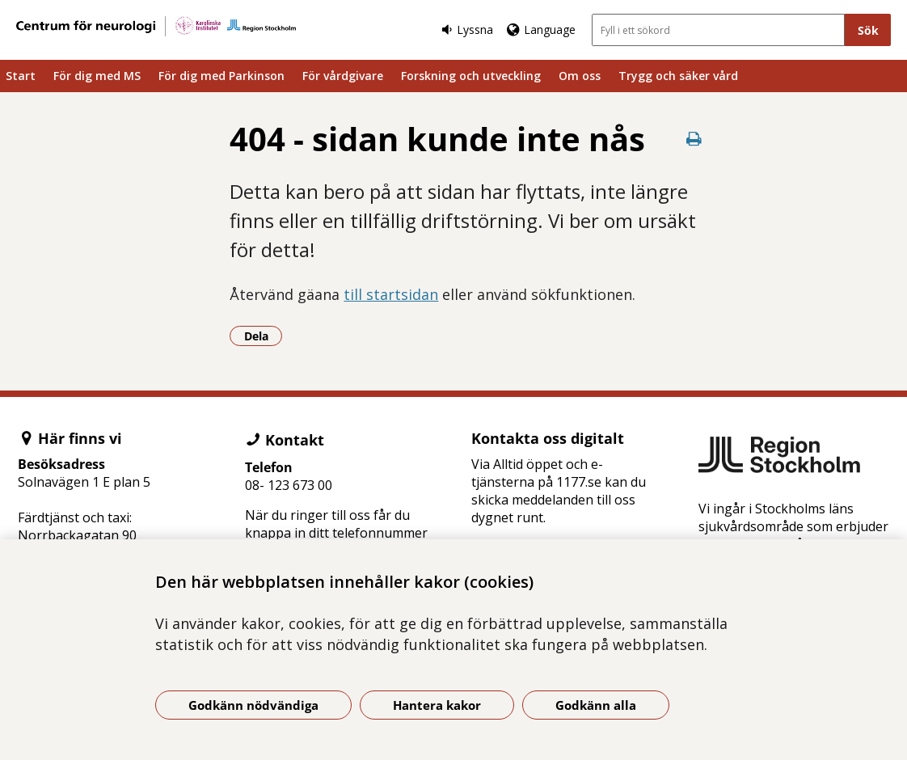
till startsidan (391, 294)
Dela (263, 335)
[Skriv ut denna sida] (693, 139)
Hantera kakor (437, 705)
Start (21, 75)
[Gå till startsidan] (156, 26)
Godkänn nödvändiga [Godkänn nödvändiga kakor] (253, 705)
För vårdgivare (342, 75)
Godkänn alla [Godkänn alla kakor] (595, 705)
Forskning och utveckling (471, 75)
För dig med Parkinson (221, 75)
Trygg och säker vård (678, 75)
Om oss (580, 75)
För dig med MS (97, 75)
